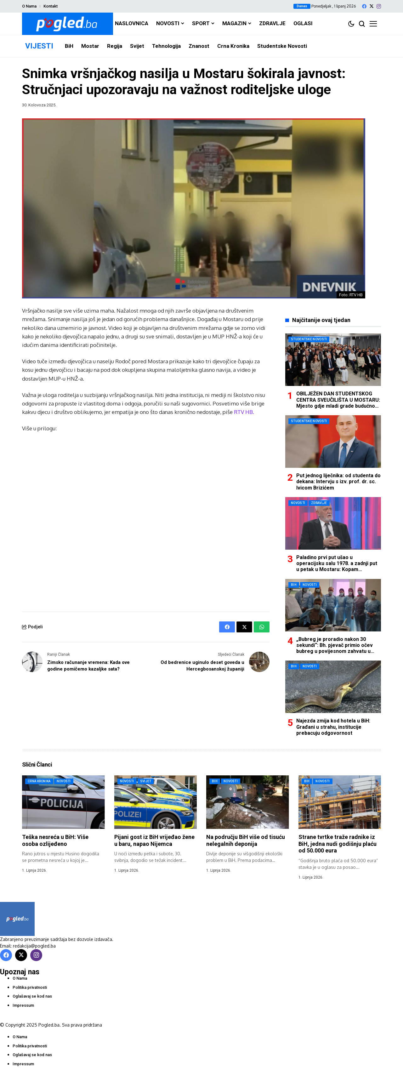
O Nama (29, 6)
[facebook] (364, 6)
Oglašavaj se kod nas (32, 996)
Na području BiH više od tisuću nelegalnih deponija (245, 840)
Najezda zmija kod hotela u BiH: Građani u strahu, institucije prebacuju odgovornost (333, 727)
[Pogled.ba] (67, 24)
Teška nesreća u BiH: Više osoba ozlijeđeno (55, 840)
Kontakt (50, 6)
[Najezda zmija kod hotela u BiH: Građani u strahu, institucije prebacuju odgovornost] (333, 686)
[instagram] (379, 6)
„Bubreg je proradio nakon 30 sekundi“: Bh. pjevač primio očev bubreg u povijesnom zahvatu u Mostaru (334, 648)
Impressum (23, 1005)
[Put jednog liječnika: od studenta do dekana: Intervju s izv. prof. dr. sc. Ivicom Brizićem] (333, 441)
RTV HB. (244, 412)
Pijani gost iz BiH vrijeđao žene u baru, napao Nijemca (154, 840)
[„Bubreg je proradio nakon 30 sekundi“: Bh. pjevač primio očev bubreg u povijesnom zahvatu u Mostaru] (333, 605)
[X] (371, 6)
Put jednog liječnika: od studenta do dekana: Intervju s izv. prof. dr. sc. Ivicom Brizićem (338, 481)
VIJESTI (39, 46)
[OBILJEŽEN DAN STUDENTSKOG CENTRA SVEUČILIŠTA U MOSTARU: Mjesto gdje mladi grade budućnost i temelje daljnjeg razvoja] (333, 359)
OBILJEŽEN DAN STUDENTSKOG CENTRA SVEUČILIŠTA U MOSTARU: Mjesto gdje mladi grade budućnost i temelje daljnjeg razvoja (338, 403)
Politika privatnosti (30, 987)
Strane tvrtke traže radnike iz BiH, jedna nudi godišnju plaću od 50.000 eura (337, 844)
